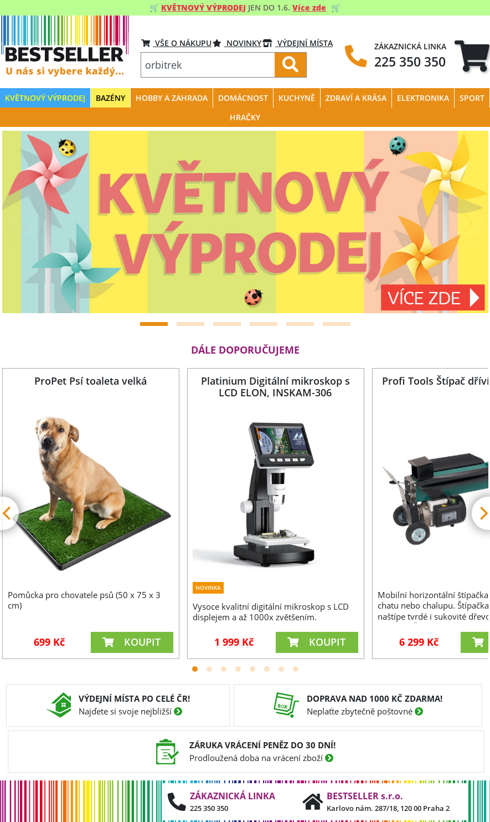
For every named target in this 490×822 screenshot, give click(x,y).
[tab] (472, 56)
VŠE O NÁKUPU (176, 43)
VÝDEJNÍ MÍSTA (297, 43)
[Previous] (24, 222)
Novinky (237, 43)
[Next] (466, 222)
